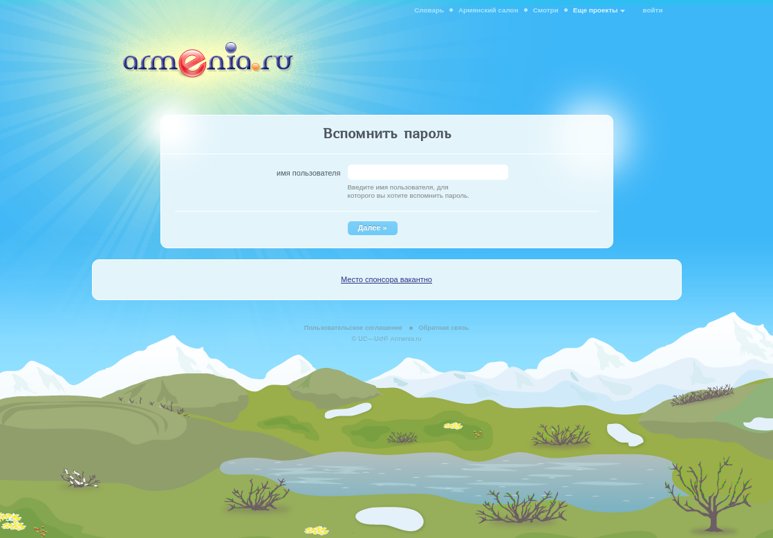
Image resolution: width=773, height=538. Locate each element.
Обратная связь (443, 327)
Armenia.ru (406, 338)
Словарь (429, 10)
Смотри (546, 10)
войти (653, 10)
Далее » (372, 227)
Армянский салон (488, 10)
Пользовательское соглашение (353, 327)
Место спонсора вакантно (386, 279)
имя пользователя (308, 173)
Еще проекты (595, 10)
